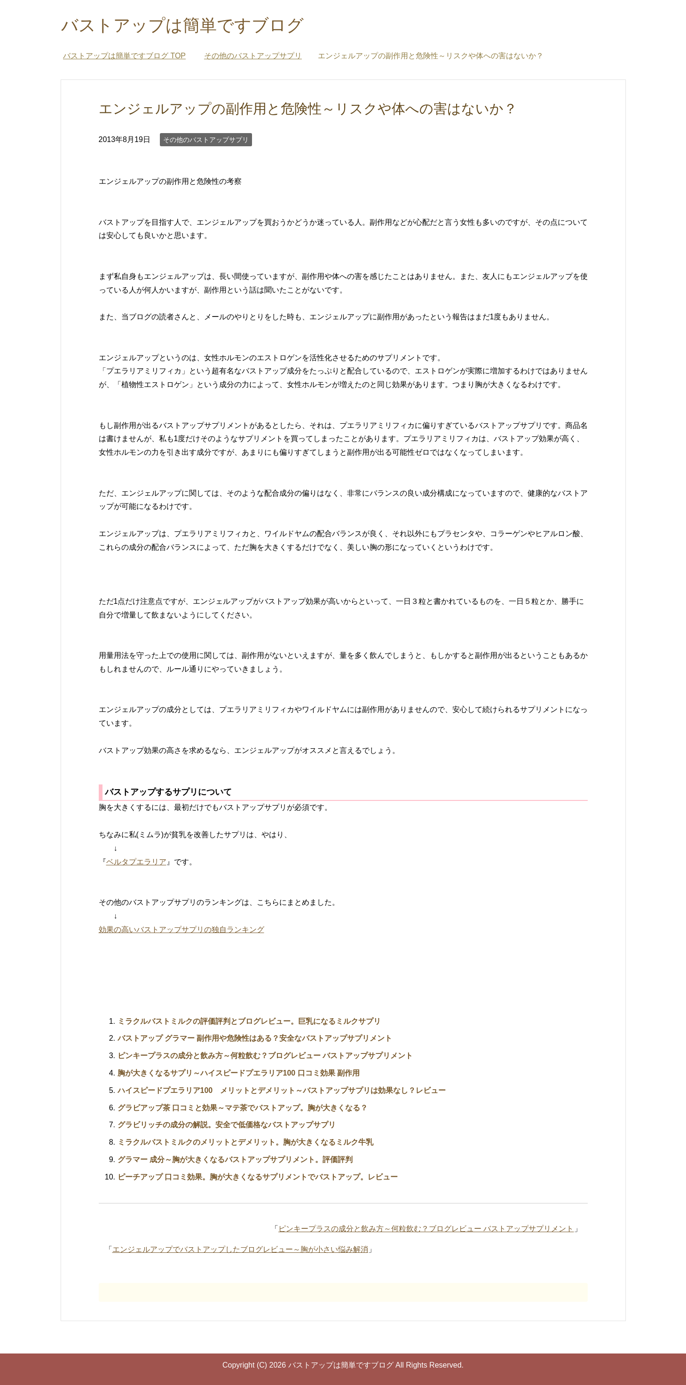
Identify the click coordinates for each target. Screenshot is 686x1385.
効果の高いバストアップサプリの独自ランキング (181, 930)
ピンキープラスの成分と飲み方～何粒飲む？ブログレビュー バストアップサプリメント (265, 1056)
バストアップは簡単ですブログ (182, 25)
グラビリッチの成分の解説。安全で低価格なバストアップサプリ (227, 1125)
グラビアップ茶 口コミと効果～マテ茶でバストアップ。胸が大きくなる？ (243, 1108)
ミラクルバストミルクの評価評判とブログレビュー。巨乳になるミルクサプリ (249, 1021)
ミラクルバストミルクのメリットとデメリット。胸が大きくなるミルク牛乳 (245, 1142)
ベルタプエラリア (136, 862)
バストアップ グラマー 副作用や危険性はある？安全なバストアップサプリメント (255, 1038)
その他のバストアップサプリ (206, 139)
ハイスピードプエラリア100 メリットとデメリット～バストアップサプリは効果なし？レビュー (282, 1090)
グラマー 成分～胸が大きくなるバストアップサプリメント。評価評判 (235, 1159)
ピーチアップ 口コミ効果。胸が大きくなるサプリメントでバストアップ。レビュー (258, 1177)
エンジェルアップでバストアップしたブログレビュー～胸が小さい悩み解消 (240, 1249)
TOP (124, 56)
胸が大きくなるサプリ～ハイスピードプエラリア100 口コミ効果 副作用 (239, 1073)
